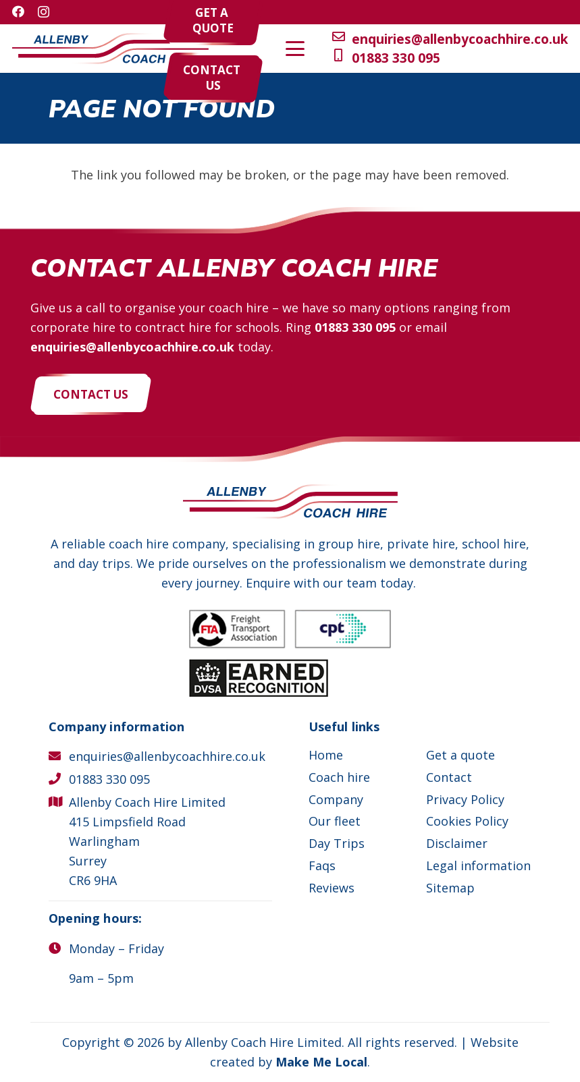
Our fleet (335, 821)
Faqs (322, 865)
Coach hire (339, 777)
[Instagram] (43, 12)
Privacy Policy (465, 799)
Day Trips (337, 843)
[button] (531, 48)
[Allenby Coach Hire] (110, 49)
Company (336, 799)
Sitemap (450, 888)
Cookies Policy (467, 821)
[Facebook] (18, 11)
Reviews (331, 888)
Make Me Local (321, 1062)
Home (326, 755)
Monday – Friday (116, 948)
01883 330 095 (355, 327)
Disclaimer (456, 843)
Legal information (478, 865)
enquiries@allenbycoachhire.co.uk (132, 347)
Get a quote (460, 755)
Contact (449, 777)
